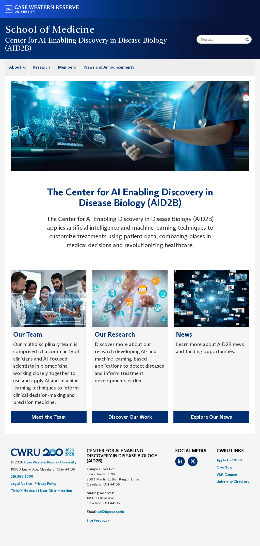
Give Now (224, 467)
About (18, 67)
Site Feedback (98, 520)
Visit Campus (227, 474)
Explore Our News (211, 417)
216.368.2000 (22, 476)
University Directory (233, 481)
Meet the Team (48, 417)
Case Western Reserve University (50, 462)
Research (41, 67)
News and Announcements (109, 67)
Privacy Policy (46, 483)
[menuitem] (17, 67)
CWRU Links (230, 451)
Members (67, 67)
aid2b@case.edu (111, 511)
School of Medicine (49, 29)
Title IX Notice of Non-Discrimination (41, 490)
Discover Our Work (130, 417)
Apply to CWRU (229, 460)
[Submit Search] (247, 39)
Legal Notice (21, 483)
